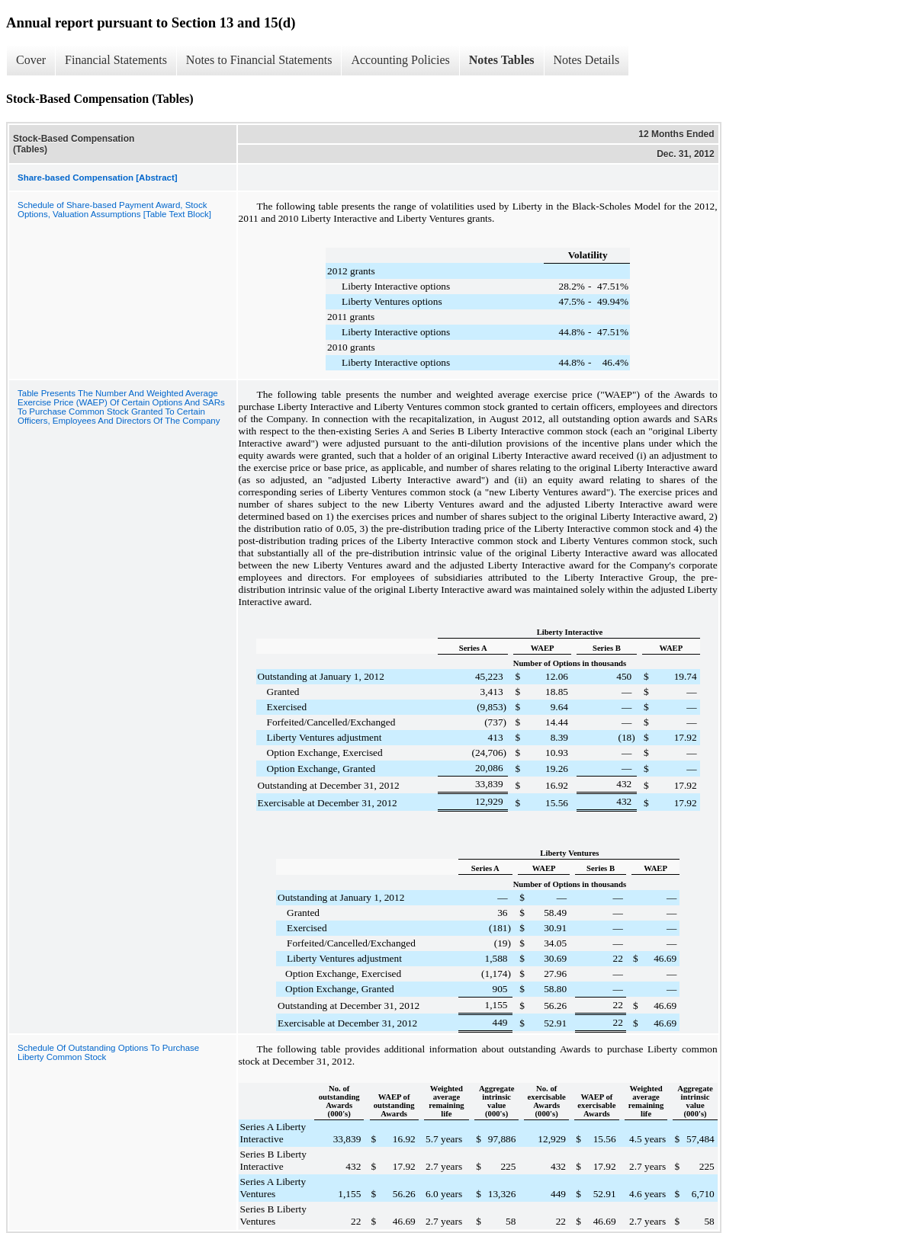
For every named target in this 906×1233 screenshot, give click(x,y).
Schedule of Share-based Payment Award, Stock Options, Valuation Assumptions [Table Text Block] (114, 209)
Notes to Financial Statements (259, 59)
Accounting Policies (400, 59)
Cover (31, 59)
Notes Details (587, 59)
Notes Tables (502, 59)
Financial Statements (116, 59)
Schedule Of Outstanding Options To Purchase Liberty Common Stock (108, 1052)
